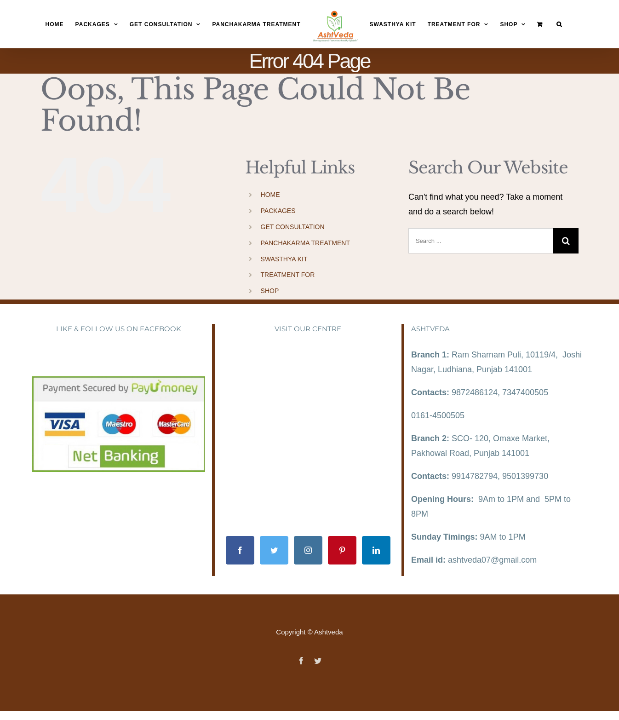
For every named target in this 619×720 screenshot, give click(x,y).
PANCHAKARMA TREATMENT (305, 243)
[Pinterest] (342, 550)
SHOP (270, 290)
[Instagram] (308, 550)
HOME (270, 194)
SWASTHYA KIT (284, 259)
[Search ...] (480, 240)
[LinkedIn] (376, 550)
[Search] (559, 25)
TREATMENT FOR (288, 274)
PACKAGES (278, 210)
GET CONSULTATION (293, 226)
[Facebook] (240, 550)
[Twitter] (274, 550)
